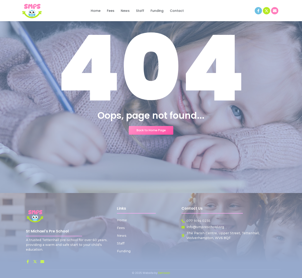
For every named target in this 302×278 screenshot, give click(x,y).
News (121, 236)
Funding (124, 251)
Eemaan (164, 273)
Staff (120, 243)
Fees (121, 228)
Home (122, 220)
